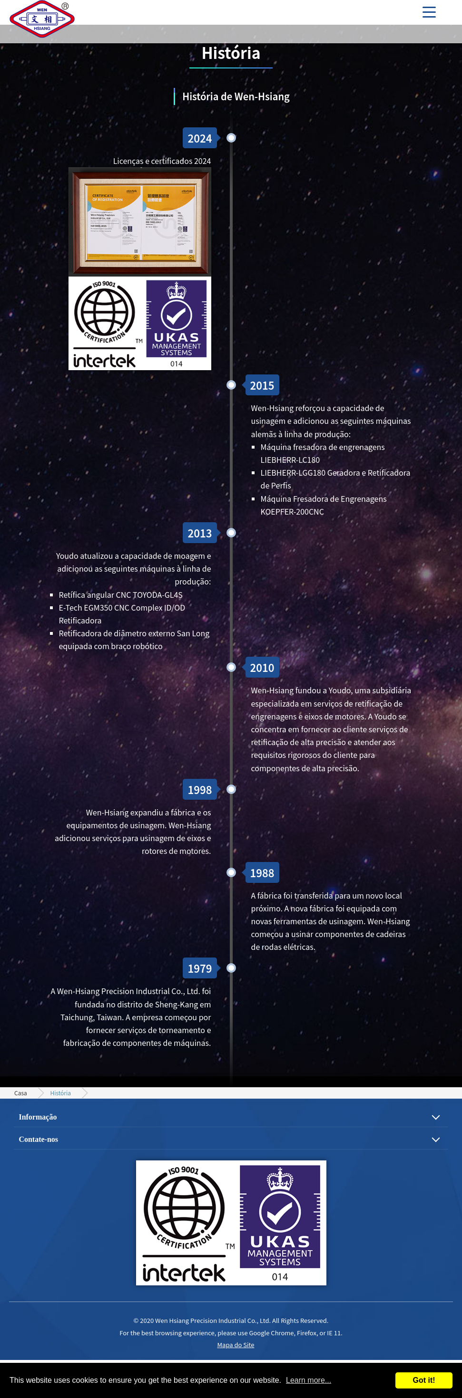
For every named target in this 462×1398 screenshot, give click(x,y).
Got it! (424, 1380)
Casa (20, 1093)
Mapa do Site (236, 1344)
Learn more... (308, 1380)
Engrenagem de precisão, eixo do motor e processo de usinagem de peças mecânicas (43, 21)
